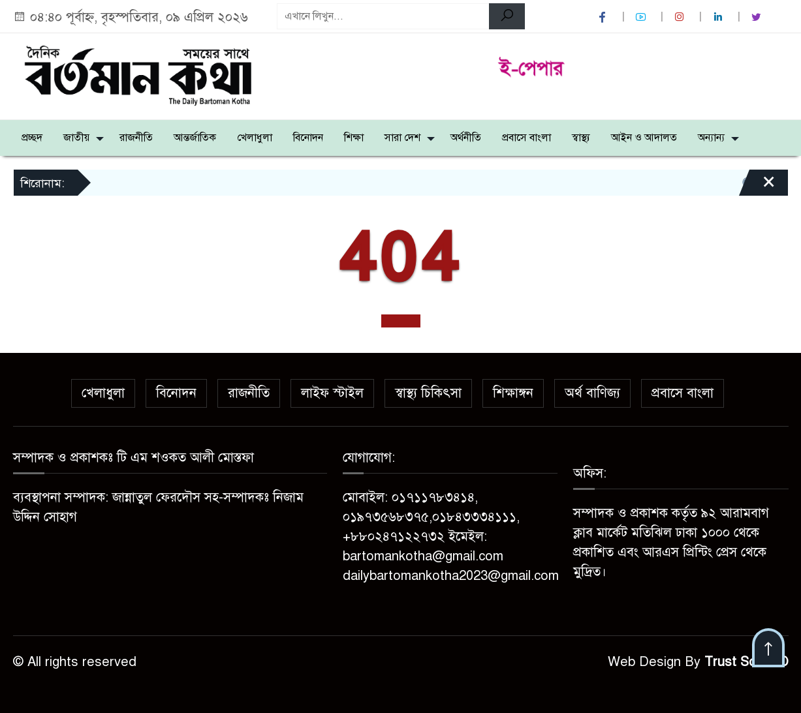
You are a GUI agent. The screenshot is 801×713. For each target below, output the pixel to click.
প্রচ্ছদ (32, 137)
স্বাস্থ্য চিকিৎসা (428, 393)
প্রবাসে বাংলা (526, 137)
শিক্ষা (354, 137)
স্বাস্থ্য (581, 137)
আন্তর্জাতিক (195, 137)
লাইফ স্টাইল (332, 393)
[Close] (757, 187)
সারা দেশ (402, 137)
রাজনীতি (136, 137)
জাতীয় (76, 137)
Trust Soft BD (746, 662)
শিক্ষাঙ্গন (513, 393)
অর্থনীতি (465, 137)
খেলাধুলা (254, 137)
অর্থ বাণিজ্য (592, 393)
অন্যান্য (711, 137)
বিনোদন (308, 137)
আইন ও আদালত (644, 137)
